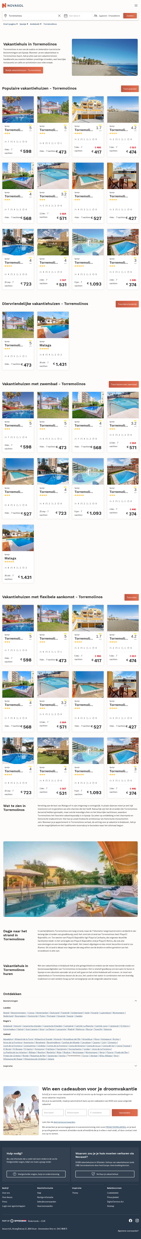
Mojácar (67, 1052)
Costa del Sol (108, 1045)
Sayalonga (52, 1055)
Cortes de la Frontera (57, 1045)
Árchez (116, 1039)
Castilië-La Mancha (84, 1025)
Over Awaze (7, 1197)
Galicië (20, 1029)
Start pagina (9, 24)
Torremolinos (50, 24)
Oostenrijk (33, 1016)
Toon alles (132, 597)
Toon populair (130, 88)
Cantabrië (69, 1025)
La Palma (50, 1029)
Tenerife (98, 1029)
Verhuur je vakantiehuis (105, 1174)
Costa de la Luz (94, 1045)
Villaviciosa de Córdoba (35, 1058)
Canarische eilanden (32, 1025)
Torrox (85, 1055)
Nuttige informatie (45, 1197)
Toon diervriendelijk (127, 304)
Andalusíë (35, 24)
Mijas (59, 1052)
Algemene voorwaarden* (128, 1231)
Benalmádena (53, 1042)
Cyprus (31, 1012)
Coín (104, 1042)
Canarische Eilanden (52, 1025)
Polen (42, 1016)
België (6, 1012)
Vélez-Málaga (105, 1055)
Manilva (41, 1052)
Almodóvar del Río (72, 1039)
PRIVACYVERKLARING (115, 1127)
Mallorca (80, 1029)
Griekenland (77, 1012)
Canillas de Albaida (70, 1042)
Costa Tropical (123, 1045)
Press (4, 1201)
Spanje (23, 24)
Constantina (30, 1045)
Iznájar (86, 1049)
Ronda (25, 1055)
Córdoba (41, 1045)
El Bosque (17, 1049)
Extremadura (9, 1029)
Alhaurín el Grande (43, 1039)
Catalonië (114, 1025)
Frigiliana (50, 1049)
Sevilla (62, 1055)
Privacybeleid (113, 1197)
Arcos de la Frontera (12, 1042)
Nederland (8, 1016)
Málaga (32, 1052)
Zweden (78, 1016)
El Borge (7, 1049)
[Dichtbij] (136, 5)
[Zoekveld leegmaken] (59, 15)
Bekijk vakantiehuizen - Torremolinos (23, 70)
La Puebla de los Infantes (15, 1052)
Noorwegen (20, 1016)
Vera (116, 1055)
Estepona (39, 1049)
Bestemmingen (18, 1012)
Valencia (108, 1029)
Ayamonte (29, 1042)
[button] (77, 15)
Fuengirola (61, 1049)
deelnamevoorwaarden (64, 1122)
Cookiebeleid (112, 1193)
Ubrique (93, 1055)
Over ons (6, 1193)
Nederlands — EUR (34, 1221)
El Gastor (28, 1049)
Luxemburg (105, 1012)
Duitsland (54, 1012)
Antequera (106, 1039)
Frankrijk (65, 1012)
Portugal (51, 1016)
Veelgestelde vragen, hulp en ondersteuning (36, 1174)
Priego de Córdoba (12, 1055)
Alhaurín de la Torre (24, 1039)
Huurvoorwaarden (45, 1206)
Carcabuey (86, 1042)
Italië (87, 1012)
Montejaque (78, 1052)
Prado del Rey (121, 1052)
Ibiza (41, 1029)
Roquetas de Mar (38, 1055)
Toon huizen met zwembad (124, 384)
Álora (96, 1039)
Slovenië (61, 1016)
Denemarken (42, 1012)
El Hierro (124, 1025)
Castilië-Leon (101, 1025)
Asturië (17, 1025)
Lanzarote (61, 1029)
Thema (75, 1193)
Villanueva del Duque (12, 1058)
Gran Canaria (31, 1029)
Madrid (71, 1029)
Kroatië (94, 1012)
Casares (96, 1042)
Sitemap (110, 1206)
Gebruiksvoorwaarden (46, 1201)
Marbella (51, 1052)
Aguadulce (8, 1039)
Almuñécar (87, 1039)
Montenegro (118, 1012)
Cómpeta (112, 1042)
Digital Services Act (115, 1201)
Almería (58, 1039)
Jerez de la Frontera (101, 1049)
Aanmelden (124, 1112)
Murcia (89, 1029)
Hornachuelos (75, 1049)
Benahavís (40, 1042)
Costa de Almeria (77, 1045)
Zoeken (130, 15)
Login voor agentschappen (13, 1206)
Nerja (102, 1052)
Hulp (39, 1193)
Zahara (51, 1058)
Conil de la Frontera (12, 1045)
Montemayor (92, 1052)
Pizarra (109, 1052)
